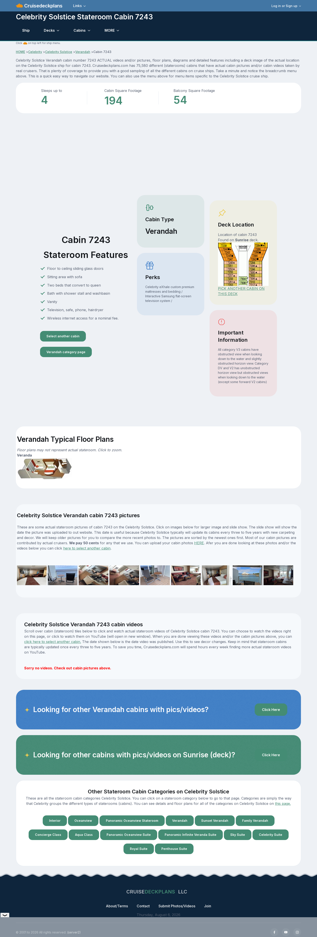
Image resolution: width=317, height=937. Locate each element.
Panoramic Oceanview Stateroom (132, 820)
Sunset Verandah (214, 820)
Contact (143, 906)
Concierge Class (48, 835)
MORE (110, 30)
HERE (199, 543)
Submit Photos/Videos (176, 906)
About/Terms (117, 906)
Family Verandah (255, 820)
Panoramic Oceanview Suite (129, 835)
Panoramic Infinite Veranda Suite (190, 835)
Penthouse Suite (174, 849)
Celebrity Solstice (58, 52)
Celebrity (35, 52)
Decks (49, 30)
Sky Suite (237, 835)
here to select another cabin (87, 548)
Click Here (271, 709)
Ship (26, 30)
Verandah (82, 52)
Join (207, 906)
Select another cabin (62, 336)
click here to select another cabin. (52, 641)
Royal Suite (138, 849)
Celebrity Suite (270, 835)
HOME (20, 52)
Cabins (80, 30)
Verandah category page (65, 352)
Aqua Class (84, 835)
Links (77, 6)
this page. (283, 803)
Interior (55, 820)
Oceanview (83, 820)
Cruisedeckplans (43, 6)
